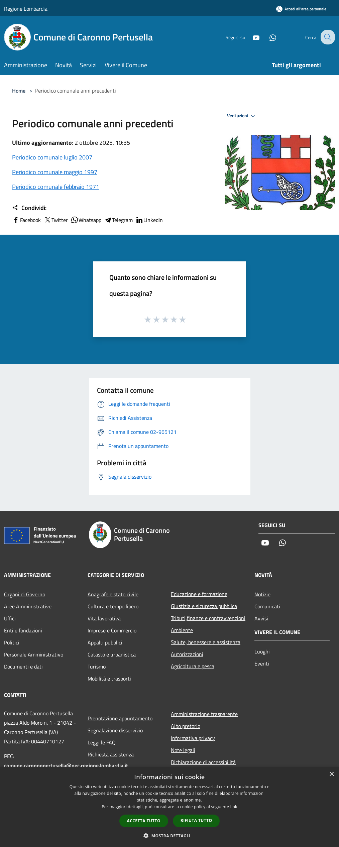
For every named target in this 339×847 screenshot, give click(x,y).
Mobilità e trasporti (109, 679)
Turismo (97, 666)
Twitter (55, 220)
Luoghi (262, 651)
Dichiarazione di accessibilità (203, 762)
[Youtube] (250, 36)
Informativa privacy (193, 738)
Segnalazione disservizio (115, 730)
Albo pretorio (185, 726)
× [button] (331, 774)
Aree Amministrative (27, 606)
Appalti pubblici (105, 642)
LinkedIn (149, 220)
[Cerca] (327, 37)
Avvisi (261, 618)
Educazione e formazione (199, 594)
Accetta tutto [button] (143, 821)
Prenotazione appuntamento (120, 718)
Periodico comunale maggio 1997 (54, 171)
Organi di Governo (24, 594)
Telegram (118, 220)
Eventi (261, 663)
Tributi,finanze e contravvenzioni (208, 618)
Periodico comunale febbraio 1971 (55, 186)
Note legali (183, 750)
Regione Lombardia (25, 9)
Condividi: (29, 208)
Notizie (262, 594)
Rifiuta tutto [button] (196, 820)
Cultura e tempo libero (113, 606)
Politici (11, 642)
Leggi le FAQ (102, 742)
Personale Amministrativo (33, 654)
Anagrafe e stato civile (113, 594)
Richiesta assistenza (111, 754)
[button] (169, 835)
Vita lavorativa (104, 618)
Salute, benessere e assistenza (205, 642)
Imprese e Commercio (112, 630)
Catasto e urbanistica (112, 654)
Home (18, 91)
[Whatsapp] (267, 36)
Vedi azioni (242, 116)
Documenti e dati (23, 666)
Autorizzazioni (187, 654)
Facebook (26, 220)
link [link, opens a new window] (233, 807)
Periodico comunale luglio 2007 (52, 157)
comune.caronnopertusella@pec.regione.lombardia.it (66, 765)
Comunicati (267, 606)
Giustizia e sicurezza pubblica (204, 606)
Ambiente (182, 630)
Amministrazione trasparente (204, 714)
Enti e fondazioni (23, 630)
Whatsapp (86, 220)
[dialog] (169, 807)
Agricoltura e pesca (192, 666)
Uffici (10, 618)
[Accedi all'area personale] (301, 9)
